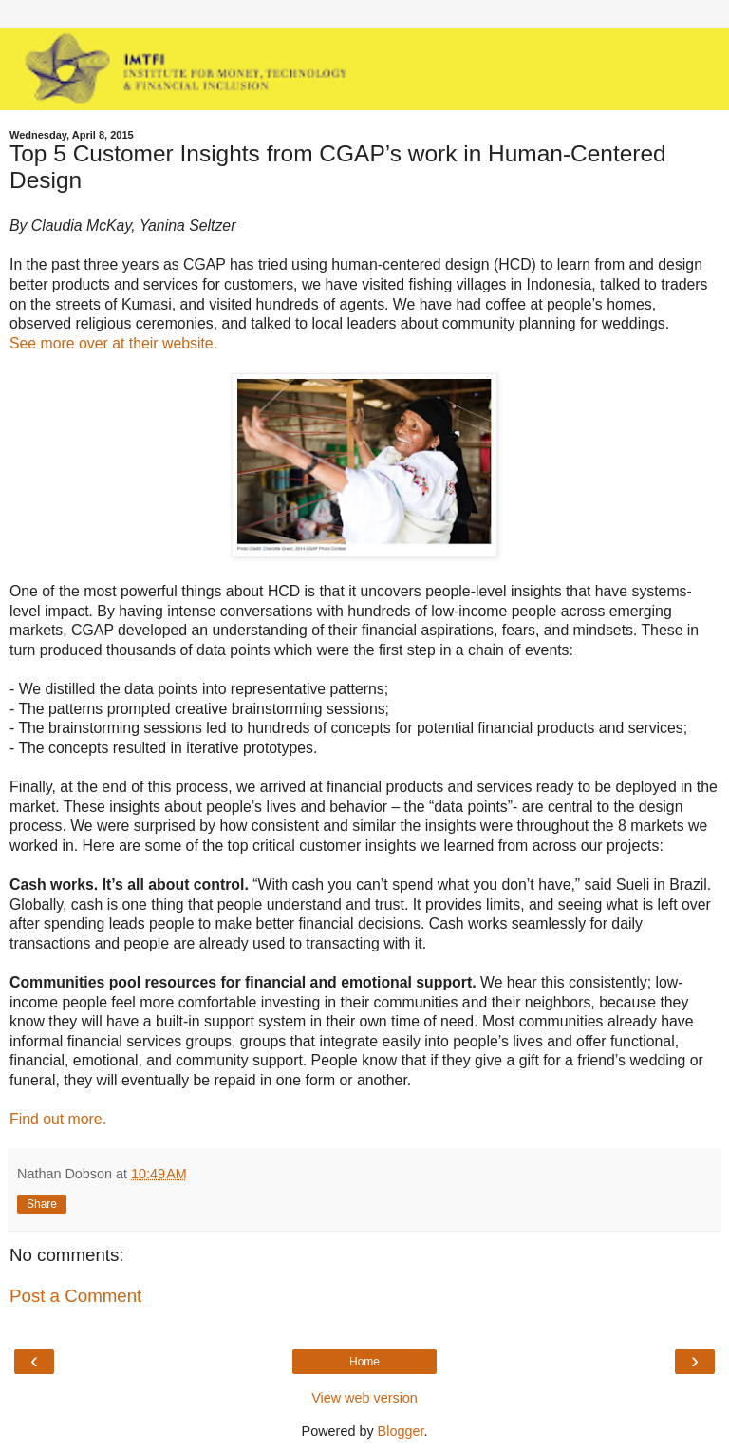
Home (364, 1361)
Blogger (401, 1431)
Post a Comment (75, 1296)
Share (42, 1204)
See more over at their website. (113, 343)
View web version (364, 1397)
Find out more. (57, 1119)
